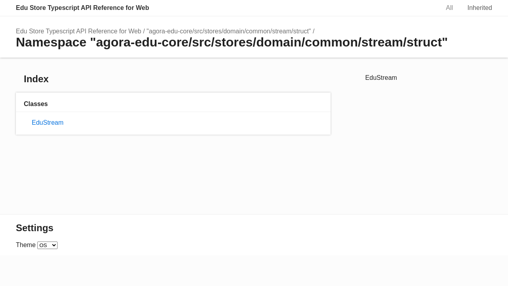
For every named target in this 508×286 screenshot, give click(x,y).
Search (425, 8)
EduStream (48, 122)
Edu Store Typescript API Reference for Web (82, 7)
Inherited (480, 7)
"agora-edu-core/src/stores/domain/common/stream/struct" (228, 31)
